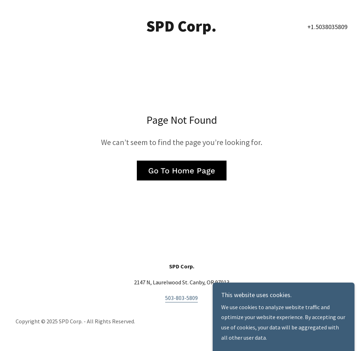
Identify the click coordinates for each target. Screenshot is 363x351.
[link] (181, 29)
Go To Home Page (181, 170)
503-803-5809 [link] (181, 297)
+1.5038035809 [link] (327, 27)
